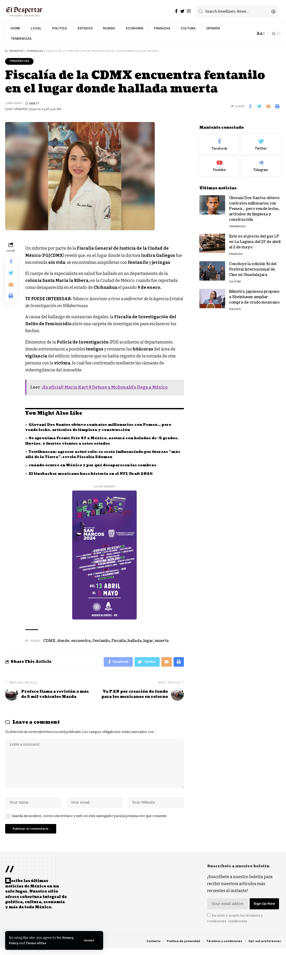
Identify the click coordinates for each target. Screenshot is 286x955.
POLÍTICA (235, 305)
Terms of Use (52, 943)
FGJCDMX (53, 255)
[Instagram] (189, 11)
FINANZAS (235, 250)
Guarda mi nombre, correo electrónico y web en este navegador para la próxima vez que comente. (89, 821)
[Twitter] (182, 11)
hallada (135, 641)
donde (63, 641)
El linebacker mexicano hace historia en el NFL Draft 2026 (93, 474)
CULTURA (235, 277)
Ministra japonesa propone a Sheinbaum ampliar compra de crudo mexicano (254, 293)
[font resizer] (260, 33)
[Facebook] (176, 11)
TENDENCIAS (20, 61)
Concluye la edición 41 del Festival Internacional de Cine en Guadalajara (252, 266)
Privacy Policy (21, 943)
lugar (148, 641)
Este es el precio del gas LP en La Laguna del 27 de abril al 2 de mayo (255, 238)
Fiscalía (118, 641)
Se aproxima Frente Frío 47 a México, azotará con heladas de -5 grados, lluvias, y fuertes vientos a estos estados (96, 441)
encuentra (81, 641)
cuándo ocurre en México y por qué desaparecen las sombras (94, 465)
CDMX (49, 641)
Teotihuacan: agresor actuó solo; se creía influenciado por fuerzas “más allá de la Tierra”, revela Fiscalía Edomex (99, 455)
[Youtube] (219, 163)
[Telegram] (261, 163)
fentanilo (101, 641)
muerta (162, 641)
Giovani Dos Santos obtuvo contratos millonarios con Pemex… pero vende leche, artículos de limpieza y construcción (100, 428)
